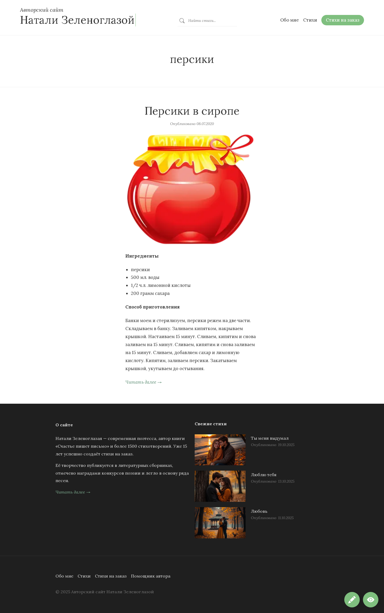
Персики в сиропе (192, 111)
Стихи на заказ (111, 576)
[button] (370, 599)
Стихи (84, 576)
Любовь (259, 511)
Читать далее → (143, 382)
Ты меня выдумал (270, 438)
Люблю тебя (264, 474)
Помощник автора (150, 576)
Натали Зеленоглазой (77, 20)
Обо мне (64, 576)
